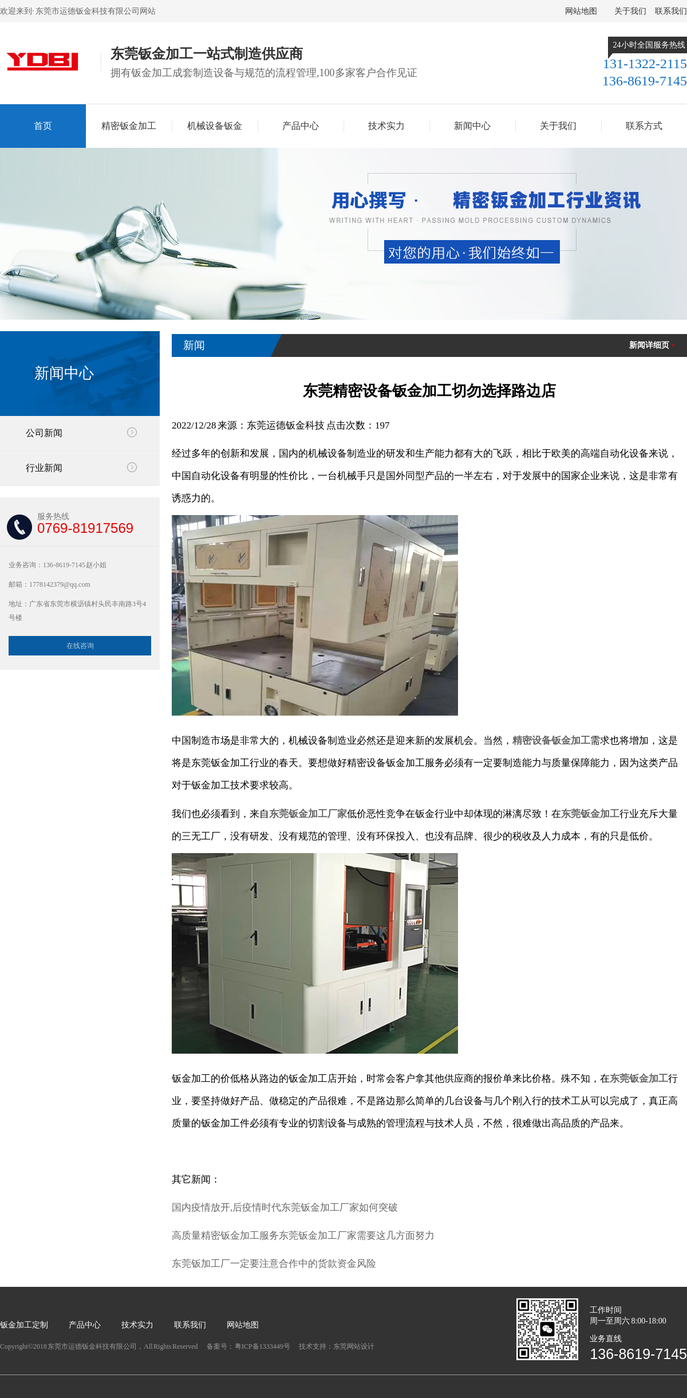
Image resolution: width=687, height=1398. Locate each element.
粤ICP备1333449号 (262, 1346)
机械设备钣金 (214, 126)
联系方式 (644, 126)
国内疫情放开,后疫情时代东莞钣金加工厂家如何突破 (285, 1207)
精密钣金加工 (128, 126)
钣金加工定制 (24, 1325)
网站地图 (581, 11)
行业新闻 (44, 468)
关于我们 (630, 11)
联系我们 (671, 11)
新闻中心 (472, 126)
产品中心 (300, 126)
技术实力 (386, 126)
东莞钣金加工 (590, 813)
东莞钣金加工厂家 (308, 813)
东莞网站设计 (353, 1346)
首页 (43, 126)
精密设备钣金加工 (551, 740)
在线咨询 (80, 646)
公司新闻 (44, 433)
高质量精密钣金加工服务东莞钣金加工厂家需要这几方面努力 (303, 1235)
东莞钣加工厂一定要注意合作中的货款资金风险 (274, 1263)
